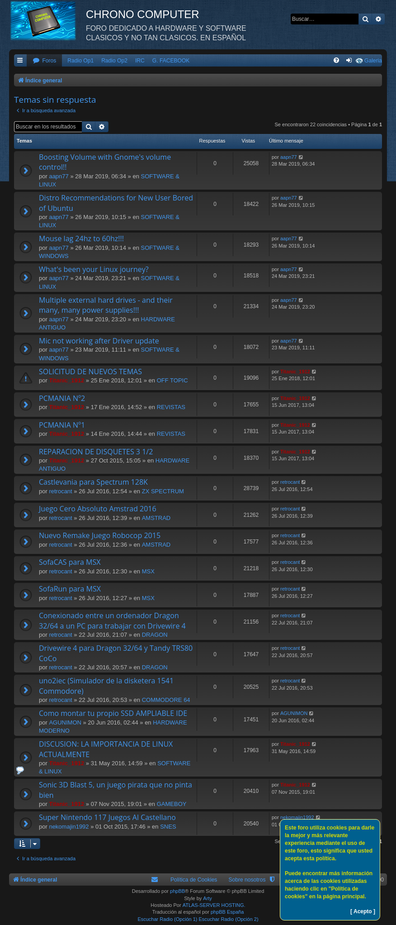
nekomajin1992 (69, 826)
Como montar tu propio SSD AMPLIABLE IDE (113, 713)
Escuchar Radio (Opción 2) (229, 919)
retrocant (60, 491)
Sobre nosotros (246, 880)
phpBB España (227, 912)
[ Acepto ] (362, 911)
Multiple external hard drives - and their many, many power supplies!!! (106, 305)
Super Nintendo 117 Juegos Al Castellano (107, 817)
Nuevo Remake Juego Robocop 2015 (99, 535)
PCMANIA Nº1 (62, 425)
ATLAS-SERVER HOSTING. (214, 905)
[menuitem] (44, 61)
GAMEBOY (172, 804)
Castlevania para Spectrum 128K (93, 482)
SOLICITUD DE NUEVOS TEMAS (90, 372)
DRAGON (155, 634)
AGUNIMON (65, 722)
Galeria (373, 60)
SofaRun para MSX (70, 589)
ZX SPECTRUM (163, 491)
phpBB (177, 891)
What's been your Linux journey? (94, 269)
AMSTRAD (156, 518)
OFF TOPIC (172, 380)
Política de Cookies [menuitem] (193, 880)
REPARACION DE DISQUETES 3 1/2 (96, 452)
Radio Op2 (114, 60)
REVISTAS (171, 407)
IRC (140, 60)
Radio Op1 (80, 60)
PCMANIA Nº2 (62, 398)
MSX (148, 571)
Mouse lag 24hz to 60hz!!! (81, 238)
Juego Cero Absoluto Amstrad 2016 (97, 509)
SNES (168, 826)
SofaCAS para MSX (69, 562)
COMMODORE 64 (166, 699)
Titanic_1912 (66, 380)
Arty (207, 898)
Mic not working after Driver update (99, 341)
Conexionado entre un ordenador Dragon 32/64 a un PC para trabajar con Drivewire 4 (112, 620)
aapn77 (58, 176)
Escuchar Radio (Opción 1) (167, 919)
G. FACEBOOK (171, 60)
